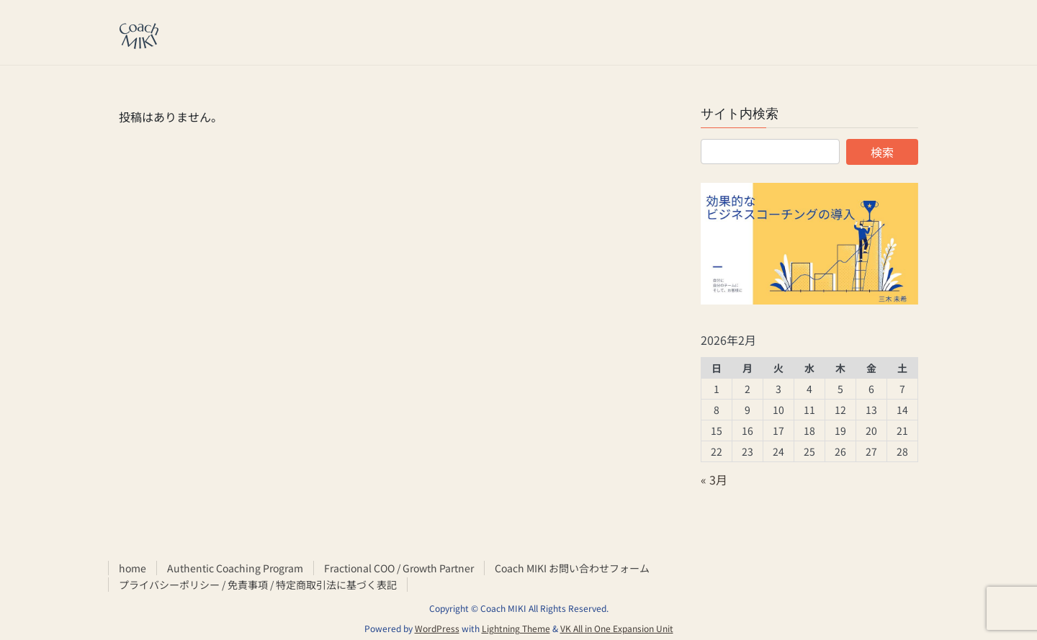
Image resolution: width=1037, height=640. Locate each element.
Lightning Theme (516, 628)
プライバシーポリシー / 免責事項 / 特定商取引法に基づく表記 (258, 584)
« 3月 (714, 479)
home (132, 568)
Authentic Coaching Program (235, 568)
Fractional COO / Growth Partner (399, 568)
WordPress (437, 628)
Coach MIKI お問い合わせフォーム (572, 568)
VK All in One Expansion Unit (616, 628)
